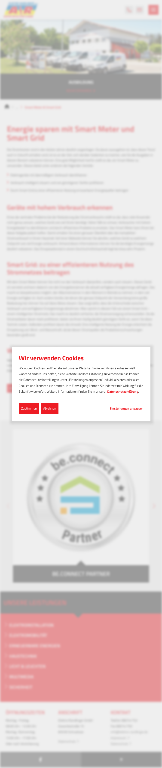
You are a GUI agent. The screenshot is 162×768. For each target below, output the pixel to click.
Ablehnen (49, 408)
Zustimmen (29, 408)
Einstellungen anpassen (127, 408)
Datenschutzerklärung (122, 391)
